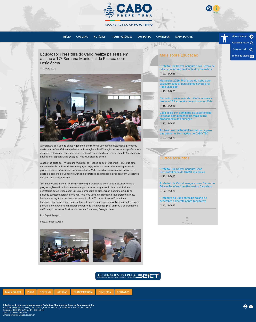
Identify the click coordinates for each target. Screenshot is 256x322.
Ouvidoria (105, 292)
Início (30, 292)
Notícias (62, 292)
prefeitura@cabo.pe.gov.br (22, 315)
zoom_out (251, 49)
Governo (45, 292)
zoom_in (251, 43)
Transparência (83, 292)
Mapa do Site (13, 292)
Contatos (123, 292)
